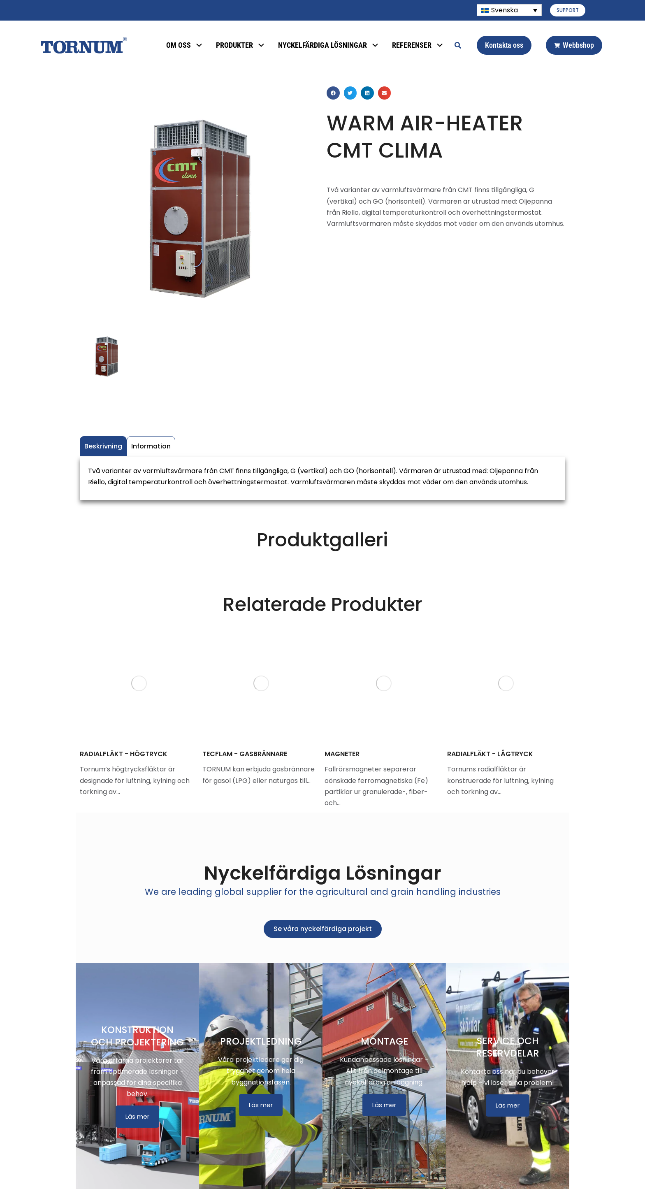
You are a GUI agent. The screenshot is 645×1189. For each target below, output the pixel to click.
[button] (333, 93)
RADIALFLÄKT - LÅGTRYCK (490, 754)
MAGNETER (342, 754)
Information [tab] (151, 446)
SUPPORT (568, 10)
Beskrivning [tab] (103, 446)
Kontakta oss (504, 45)
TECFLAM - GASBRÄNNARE (244, 754)
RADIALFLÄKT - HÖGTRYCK (123, 754)
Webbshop (574, 45)
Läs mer (137, 1116)
